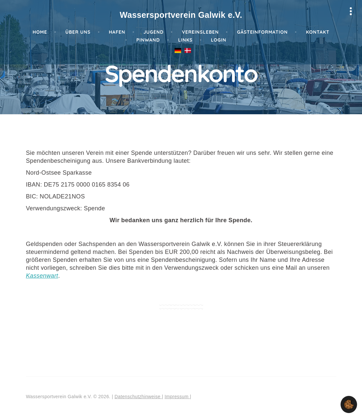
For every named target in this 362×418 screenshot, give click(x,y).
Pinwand (148, 40)
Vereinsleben (200, 32)
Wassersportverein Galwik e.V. (181, 14)
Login (218, 40)
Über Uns (77, 32)
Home (40, 32)
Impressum (177, 396)
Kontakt (317, 32)
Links (185, 40)
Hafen (117, 32)
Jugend (154, 32)
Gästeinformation (262, 32)
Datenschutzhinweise (138, 396)
